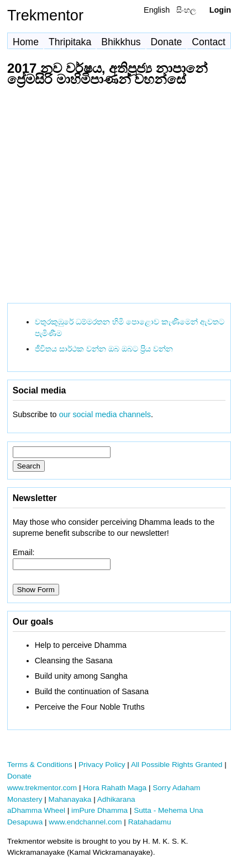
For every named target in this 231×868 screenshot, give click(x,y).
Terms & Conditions (39, 764)
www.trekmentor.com (42, 788)
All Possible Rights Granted (176, 764)
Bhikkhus (120, 41)
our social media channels (105, 414)
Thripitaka (70, 41)
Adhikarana (116, 799)
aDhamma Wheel (36, 810)
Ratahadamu (149, 822)
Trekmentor (45, 15)
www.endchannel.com (85, 822)
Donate (166, 41)
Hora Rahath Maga (114, 788)
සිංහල (186, 10)
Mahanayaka (70, 799)
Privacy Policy (101, 764)
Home (26, 41)
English (157, 10)
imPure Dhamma (99, 810)
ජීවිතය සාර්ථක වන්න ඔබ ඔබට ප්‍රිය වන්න (104, 348)
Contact (208, 41)
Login (220, 10)
